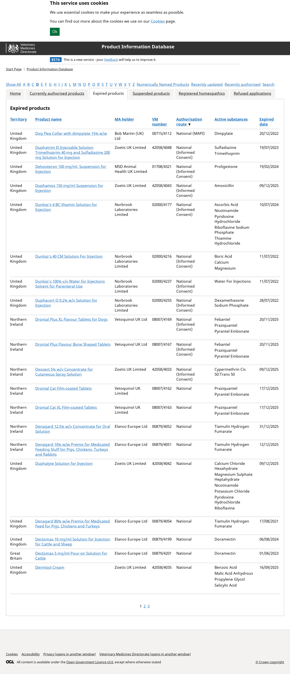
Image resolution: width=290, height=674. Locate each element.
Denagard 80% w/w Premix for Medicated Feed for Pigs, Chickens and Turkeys (72, 524)
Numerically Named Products (163, 84)
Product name (48, 119)
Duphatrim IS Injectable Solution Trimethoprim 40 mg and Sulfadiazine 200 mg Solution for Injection (72, 152)
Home (15, 93)
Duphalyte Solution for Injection (64, 463)
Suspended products (151, 93)
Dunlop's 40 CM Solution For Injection (69, 256)
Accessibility (31, 654)
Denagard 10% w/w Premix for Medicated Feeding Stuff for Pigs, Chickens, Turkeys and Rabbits (72, 449)
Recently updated (207, 84)
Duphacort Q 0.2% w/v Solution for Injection (66, 303)
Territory (18, 119)
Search (268, 84)
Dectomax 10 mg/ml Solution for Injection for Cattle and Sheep (72, 542)
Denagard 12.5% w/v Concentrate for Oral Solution (72, 429)
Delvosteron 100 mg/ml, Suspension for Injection (70, 169)
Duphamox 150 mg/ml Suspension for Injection (69, 188)
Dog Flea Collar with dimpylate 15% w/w (71, 133)
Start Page (14, 69)
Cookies (158, 21)
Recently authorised (242, 84)
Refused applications (252, 93)
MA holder (124, 119)
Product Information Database (138, 47)
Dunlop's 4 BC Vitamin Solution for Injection (66, 207)
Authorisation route (189, 122)
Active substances (231, 119)
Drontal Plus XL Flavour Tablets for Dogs (71, 319)
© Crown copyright (270, 662)
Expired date (266, 122)
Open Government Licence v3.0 (89, 662)
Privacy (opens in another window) (69, 654)
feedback (111, 59)
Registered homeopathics (202, 93)
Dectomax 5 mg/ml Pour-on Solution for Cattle (71, 556)
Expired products (108, 93)
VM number (159, 122)
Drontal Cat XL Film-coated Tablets (66, 407)
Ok (54, 31)
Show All (13, 84)
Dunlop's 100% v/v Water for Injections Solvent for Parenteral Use (70, 284)
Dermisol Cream (49, 567)
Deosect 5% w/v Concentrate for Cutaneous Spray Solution (64, 372)
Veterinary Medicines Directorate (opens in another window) (145, 654)
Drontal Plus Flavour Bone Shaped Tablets (73, 344)
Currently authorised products (57, 93)
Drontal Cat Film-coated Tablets (63, 388)
